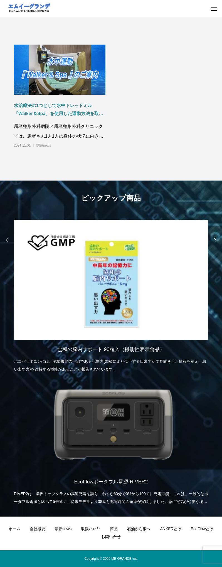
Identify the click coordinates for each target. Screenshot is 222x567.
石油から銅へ (139, 529)
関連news (43, 145)
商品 (114, 529)
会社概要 (37, 529)
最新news (63, 529)
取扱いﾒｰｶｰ (90, 529)
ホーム (14, 529)
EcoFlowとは (202, 529)
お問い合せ (111, 536)
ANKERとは (170, 529)
